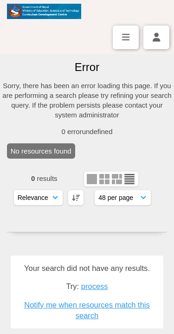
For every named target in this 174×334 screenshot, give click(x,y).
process (94, 286)
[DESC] (76, 197)
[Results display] (123, 197)
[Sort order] (38, 197)
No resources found (41, 151)
